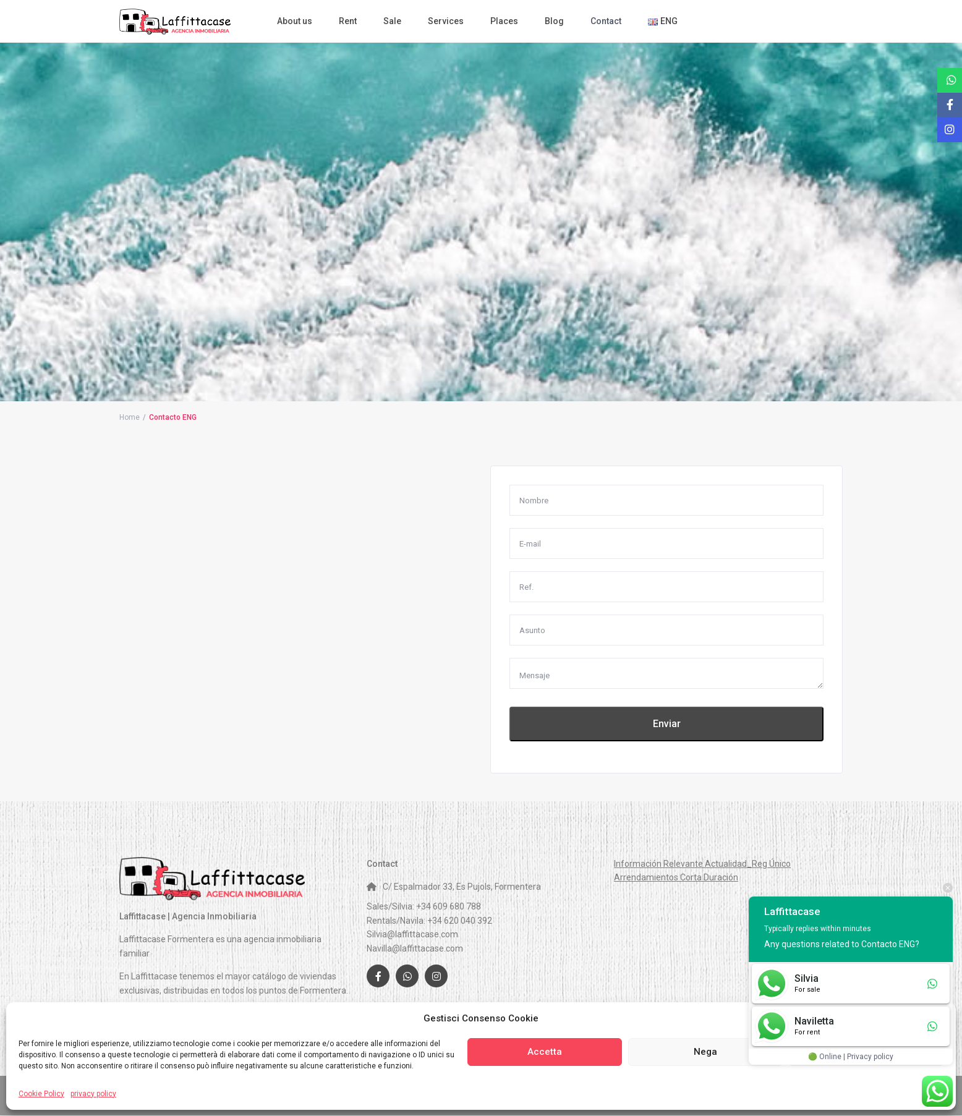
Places (504, 21)
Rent (348, 21)
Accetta (544, 1051)
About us (294, 21)
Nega (705, 1051)
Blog (554, 21)
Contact (605, 21)
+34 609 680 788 (448, 906)
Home (129, 417)
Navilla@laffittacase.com (415, 948)
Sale (392, 21)
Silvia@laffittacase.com (412, 934)
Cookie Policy (41, 1093)
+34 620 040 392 (459, 921)
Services (446, 21)
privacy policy (93, 1093)
